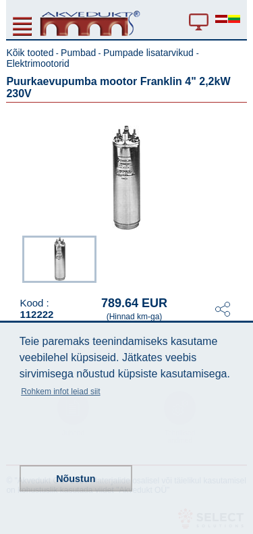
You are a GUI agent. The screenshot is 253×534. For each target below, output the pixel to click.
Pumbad (78, 52)
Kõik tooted (29, 52)
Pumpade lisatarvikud (149, 52)
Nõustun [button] (75, 478)
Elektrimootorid (37, 63)
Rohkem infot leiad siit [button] (60, 391)
